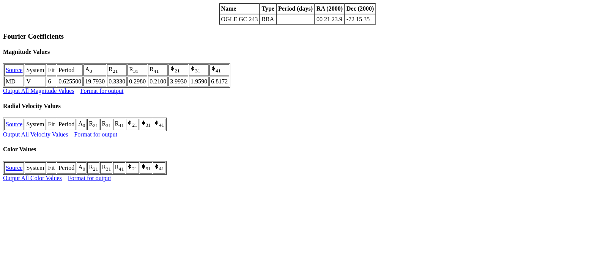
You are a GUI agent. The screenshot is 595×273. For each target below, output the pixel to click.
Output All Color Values (32, 178)
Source (14, 70)
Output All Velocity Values (35, 134)
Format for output (102, 91)
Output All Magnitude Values (38, 91)
